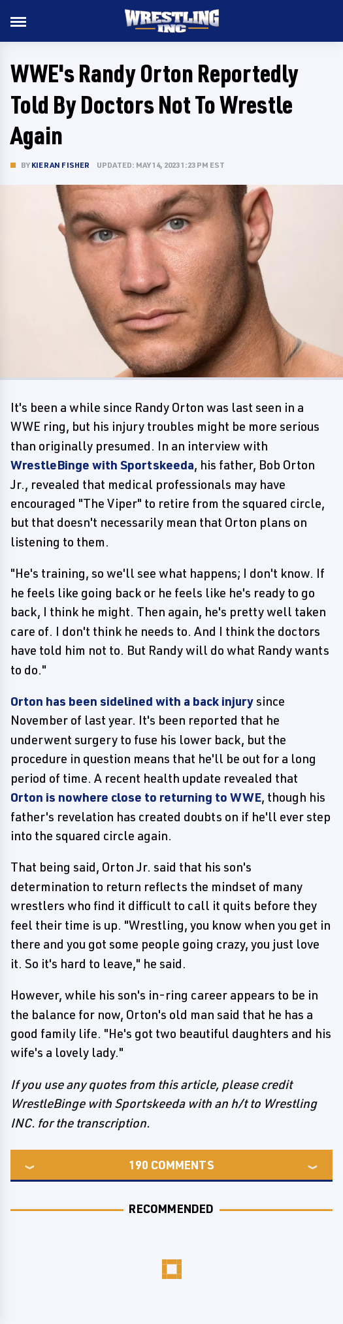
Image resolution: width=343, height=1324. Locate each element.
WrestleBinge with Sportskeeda (102, 465)
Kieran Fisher (60, 165)
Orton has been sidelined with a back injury (131, 701)
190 (138, 1165)
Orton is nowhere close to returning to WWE (135, 797)
